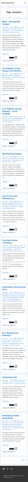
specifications (6, 208)
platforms (5, 345)
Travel (17, 382)
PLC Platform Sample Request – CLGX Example (12, 111)
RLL (20, 299)
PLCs (8, 118)
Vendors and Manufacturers (15, 204)
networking (22, 427)
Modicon (18, 343)
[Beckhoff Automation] (20, 156)
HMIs (15, 28)
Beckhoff (21, 160)
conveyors (5, 250)
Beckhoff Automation (12, 154)
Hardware (11, 203)
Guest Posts (10, 28)
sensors (20, 206)
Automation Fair (9, 377)
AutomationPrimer (7, 3)
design (19, 30)
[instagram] (11, 468)
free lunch (5, 79)
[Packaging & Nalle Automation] (19, 421)
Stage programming (12, 301)
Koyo (7, 299)
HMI (6, 32)
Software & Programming (16, 118)
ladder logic (14, 120)
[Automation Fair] (20, 380)
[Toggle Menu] (25, 3)
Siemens (4, 301)
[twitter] (7, 468)
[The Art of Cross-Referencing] (20, 201)
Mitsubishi (12, 343)
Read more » (5, 54)
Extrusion (11, 422)
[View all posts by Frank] (6, 27)
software (4, 121)
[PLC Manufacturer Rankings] (20, 338)
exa (10, 120)
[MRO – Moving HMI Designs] (19, 27)
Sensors (17, 203)
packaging (4, 429)
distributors (22, 77)
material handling (13, 250)
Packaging (11, 426)
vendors (17, 32)
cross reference (13, 206)
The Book (12, 382)
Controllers (13, 158)
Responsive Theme (9, 477)
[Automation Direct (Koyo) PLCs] (19, 292)
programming (11, 32)
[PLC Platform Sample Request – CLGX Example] (19, 116)
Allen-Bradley (13, 297)
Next (23, 460)
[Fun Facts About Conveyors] (19, 245)
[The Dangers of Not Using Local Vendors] (20, 73)
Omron (22, 343)
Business (11, 75)
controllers (5, 162)
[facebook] (3, 468)
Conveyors (10, 247)
